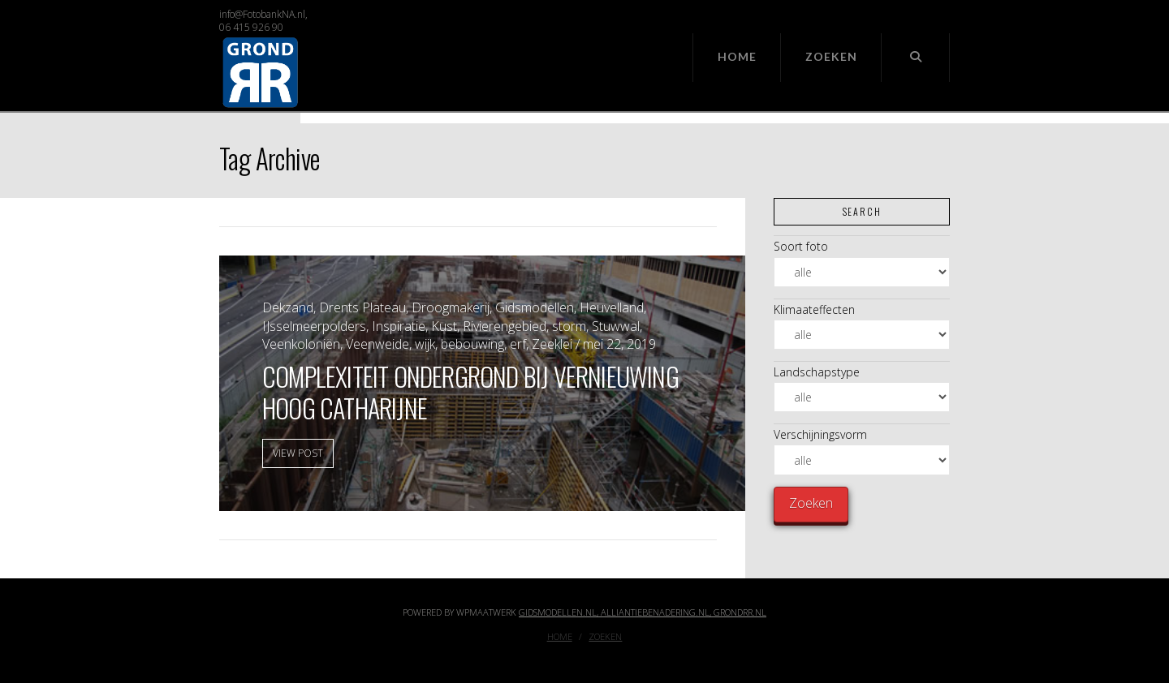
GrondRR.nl (740, 612)
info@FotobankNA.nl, (263, 14)
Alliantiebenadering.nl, (657, 612)
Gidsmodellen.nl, (560, 612)
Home (559, 636)
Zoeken (605, 636)
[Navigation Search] (916, 57)
